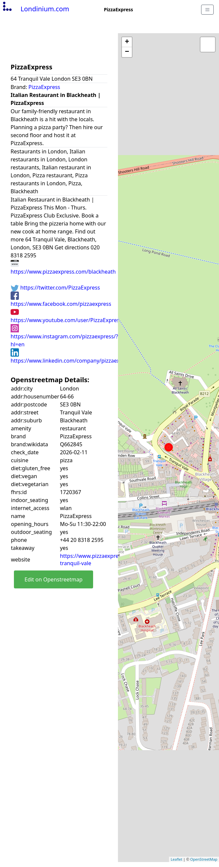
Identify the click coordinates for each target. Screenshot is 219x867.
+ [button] (127, 42)
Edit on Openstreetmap (53, 579)
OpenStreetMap (203, 859)
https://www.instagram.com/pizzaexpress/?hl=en (64, 336)
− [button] (127, 52)
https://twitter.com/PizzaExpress (55, 287)
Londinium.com (35, 8)
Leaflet (176, 859)
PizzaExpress (44, 87)
